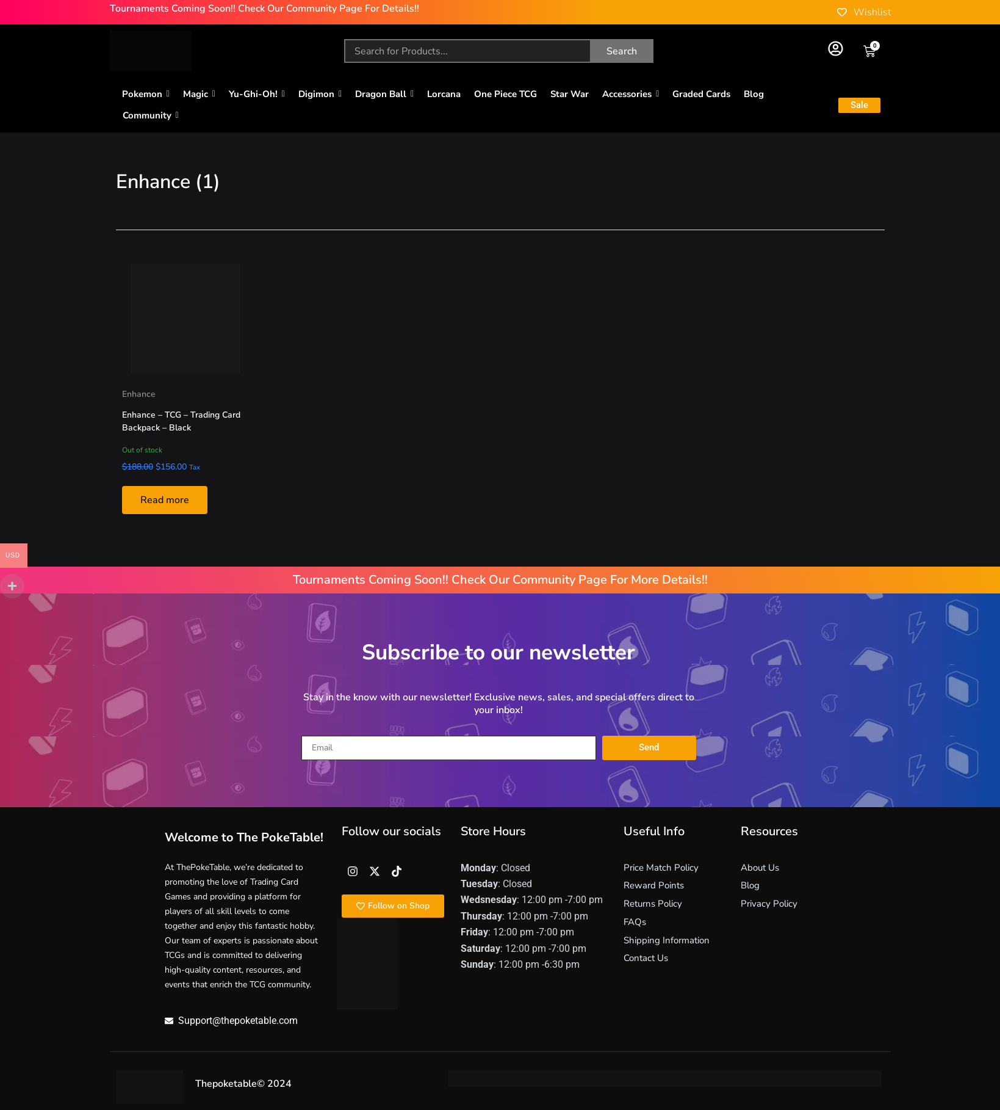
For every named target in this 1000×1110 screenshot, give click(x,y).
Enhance (139, 394)
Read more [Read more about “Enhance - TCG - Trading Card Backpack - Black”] (164, 500)
